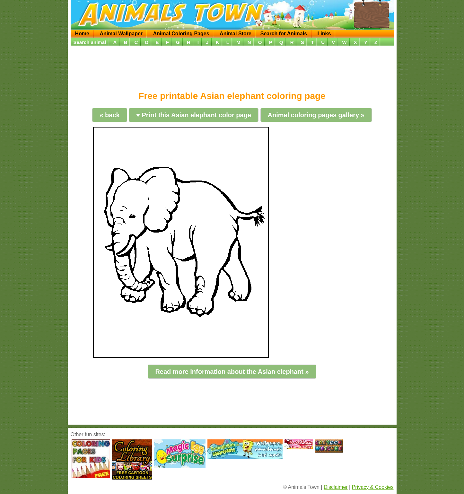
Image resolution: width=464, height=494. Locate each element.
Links (324, 33)
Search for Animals (283, 33)
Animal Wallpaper (121, 33)
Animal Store (235, 33)
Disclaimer (336, 487)
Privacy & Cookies (373, 487)
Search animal (90, 42)
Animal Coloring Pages (181, 33)
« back (109, 115)
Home (82, 33)
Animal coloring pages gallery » (316, 115)
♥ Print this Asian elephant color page (193, 115)
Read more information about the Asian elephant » (232, 371)
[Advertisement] (232, 66)
